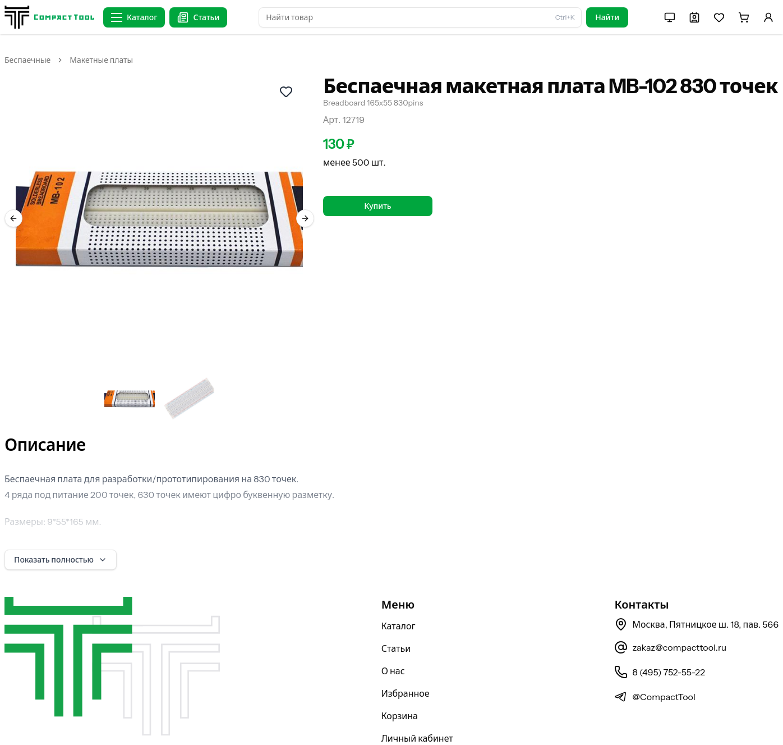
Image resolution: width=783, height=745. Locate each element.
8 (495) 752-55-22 (659, 643)
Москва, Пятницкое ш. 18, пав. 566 (696, 595)
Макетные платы (101, 60)
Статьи (396, 619)
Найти (607, 17)
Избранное (405, 664)
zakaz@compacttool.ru (670, 618)
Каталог (398, 596)
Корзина (399, 686)
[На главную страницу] (49, 17)
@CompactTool (654, 667)
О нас (393, 641)
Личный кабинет (417, 709)
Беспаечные (27, 60)
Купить (377, 206)
